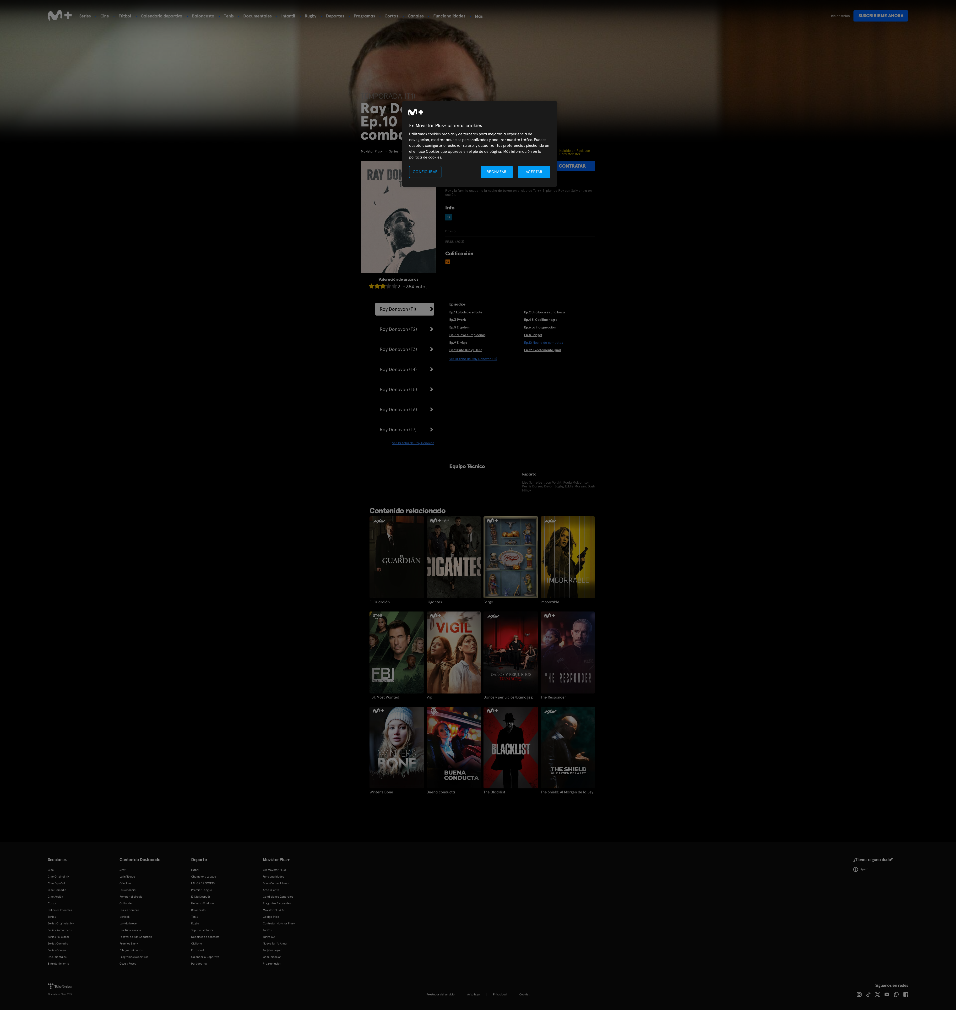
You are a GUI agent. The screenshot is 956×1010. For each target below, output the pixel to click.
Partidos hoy (199, 963)
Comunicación (272, 957)
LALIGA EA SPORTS (203, 883)
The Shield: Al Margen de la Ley (567, 792)
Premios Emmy (129, 943)
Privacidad (500, 994)
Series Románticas (59, 930)
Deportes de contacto (205, 937)
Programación (272, 963)
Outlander (126, 903)
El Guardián (379, 602)
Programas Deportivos (134, 957)
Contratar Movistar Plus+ (279, 923)
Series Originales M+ (61, 923)
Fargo (488, 602)
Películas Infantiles (60, 910)
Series (85, 15)
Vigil (430, 697)
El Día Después (200, 896)
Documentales (257, 15)
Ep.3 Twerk (457, 320)
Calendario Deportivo (205, 957)
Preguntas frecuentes (277, 903)
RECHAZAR (497, 171)
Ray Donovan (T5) (398, 389)
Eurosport (197, 950)
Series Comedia (58, 943)
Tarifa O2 (269, 937)
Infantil (288, 15)
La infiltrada (127, 876)
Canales (416, 15)
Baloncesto (203, 15)
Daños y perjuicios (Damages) (508, 697)
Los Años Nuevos (130, 930)
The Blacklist (494, 792)
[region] (479, 144)
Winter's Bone (381, 792)
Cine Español (56, 883)
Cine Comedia (57, 890)
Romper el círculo (131, 896)
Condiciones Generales (278, 896)
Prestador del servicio (440, 994)
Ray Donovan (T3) (398, 349)
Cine (104, 15)
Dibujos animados (131, 950)
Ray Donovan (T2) (398, 329)
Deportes (335, 15)
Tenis (229, 15)
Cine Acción (55, 896)
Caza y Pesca (128, 963)
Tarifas (267, 930)
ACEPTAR (534, 171)
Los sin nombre (129, 910)
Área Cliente (271, 890)
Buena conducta (441, 792)
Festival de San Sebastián (136, 937)
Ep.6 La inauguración (540, 327)
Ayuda (860, 869)
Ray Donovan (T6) (398, 409)
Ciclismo (196, 943)
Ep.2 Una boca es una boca (544, 312)
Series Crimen (57, 950)
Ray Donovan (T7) (398, 429)
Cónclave (125, 883)
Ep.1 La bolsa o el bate (465, 312)
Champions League (203, 876)
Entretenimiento (58, 963)
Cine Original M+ (58, 876)
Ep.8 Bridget (533, 335)
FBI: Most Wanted (384, 697)
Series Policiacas (58, 937)
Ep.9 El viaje (458, 342)
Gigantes (434, 602)
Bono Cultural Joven (276, 883)
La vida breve (128, 923)
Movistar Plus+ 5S (274, 910)
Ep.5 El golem (459, 327)
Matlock (125, 916)
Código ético (271, 916)
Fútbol (125, 15)
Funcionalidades (449, 15)
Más (479, 16)
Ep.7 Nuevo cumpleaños (467, 335)
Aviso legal (473, 994)
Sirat (122, 870)
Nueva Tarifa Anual (275, 943)
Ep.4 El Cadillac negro (540, 320)
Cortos (391, 15)
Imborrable (550, 602)
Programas (364, 15)
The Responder (553, 697)
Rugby (310, 15)
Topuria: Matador (202, 930)
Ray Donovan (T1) (398, 309)
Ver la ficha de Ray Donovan (413, 443)
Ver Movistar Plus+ (274, 870)
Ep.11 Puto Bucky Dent (465, 350)
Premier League (201, 890)
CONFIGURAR (425, 171)
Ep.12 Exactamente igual (542, 350)
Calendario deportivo (161, 15)
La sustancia (128, 890)
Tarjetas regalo (272, 950)
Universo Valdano (202, 903)
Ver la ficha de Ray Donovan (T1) (473, 359)
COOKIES (524, 994)
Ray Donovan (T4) (398, 369)
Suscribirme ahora (880, 15)
